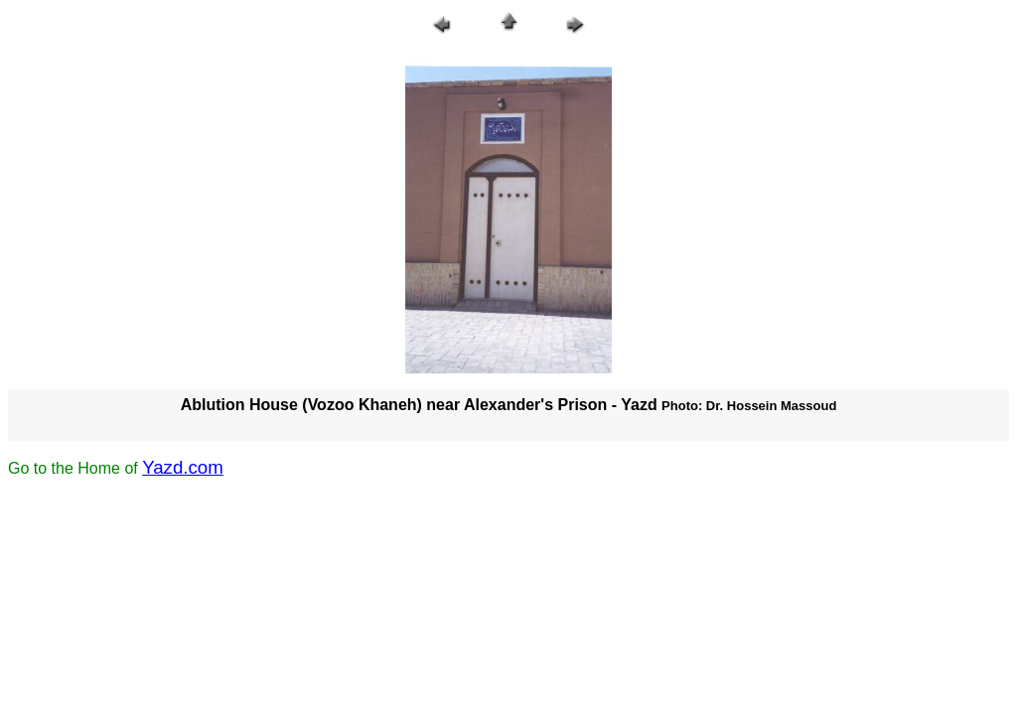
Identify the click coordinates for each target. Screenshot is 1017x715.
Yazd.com (182, 467)
